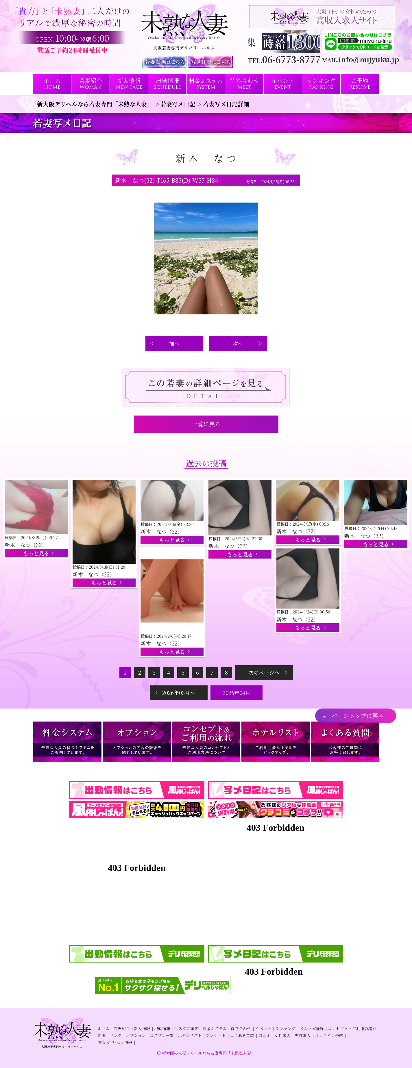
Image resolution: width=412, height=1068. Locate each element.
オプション (136, 1035)
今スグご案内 (186, 1028)
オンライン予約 (329, 1035)
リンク (116, 1035)
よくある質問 (242, 1035)
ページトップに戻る (358, 715)
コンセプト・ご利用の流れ (352, 1028)
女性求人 (282, 1035)
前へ (174, 343)
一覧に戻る (206, 424)
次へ (238, 343)
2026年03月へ (178, 692)
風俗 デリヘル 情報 (114, 1042)
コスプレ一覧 (162, 1035)
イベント (263, 1028)
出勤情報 (162, 1028)
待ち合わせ (241, 1028)
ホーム (103, 1028)
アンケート (216, 1035)
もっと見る (36, 553)
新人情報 (142, 1028)
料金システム (215, 1028)
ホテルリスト (190, 1035)
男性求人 (303, 1035)
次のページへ (264, 672)
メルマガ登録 (312, 1028)
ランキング (285, 1028)
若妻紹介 (122, 1028)
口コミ (264, 1035)
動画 (101, 1035)
